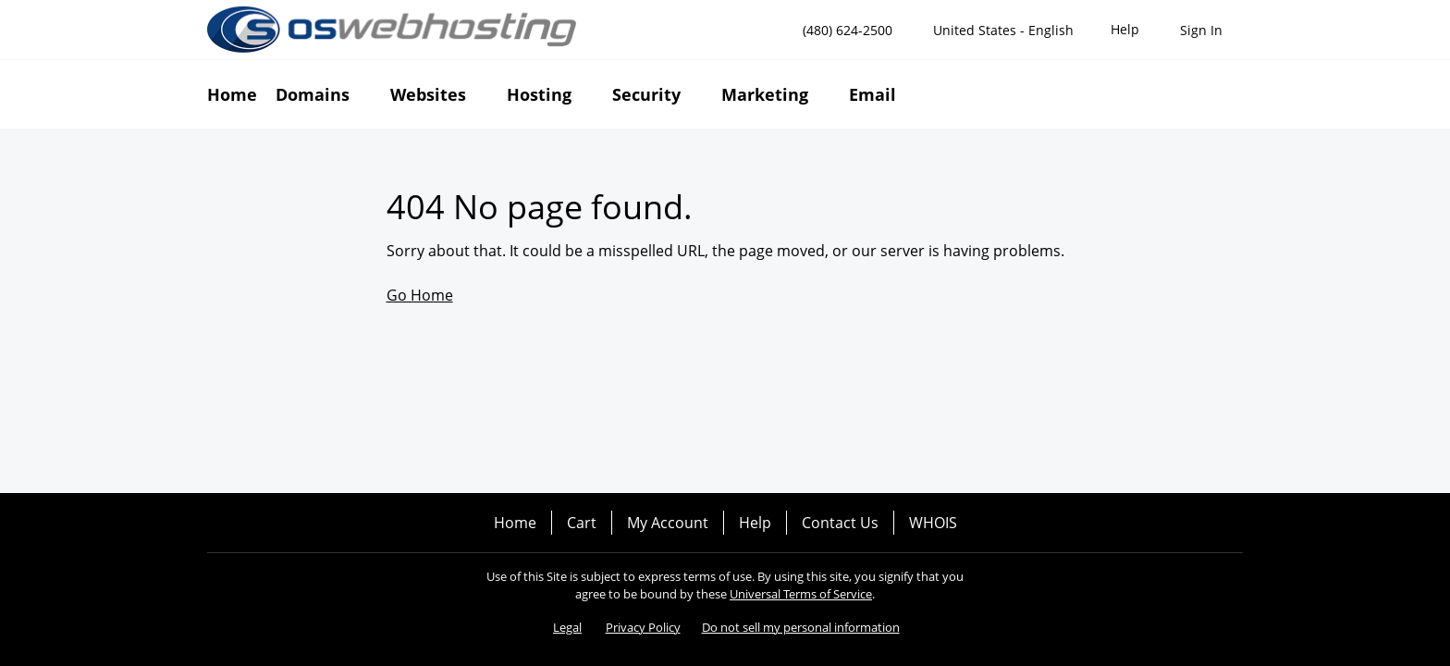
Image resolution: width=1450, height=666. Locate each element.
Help (755, 522)
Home (515, 522)
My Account (667, 522)
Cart (581, 522)
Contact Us (840, 522)
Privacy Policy (643, 627)
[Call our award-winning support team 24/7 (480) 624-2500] (1125, 30)
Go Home (420, 295)
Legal (567, 627)
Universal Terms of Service (801, 594)
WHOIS (933, 522)
